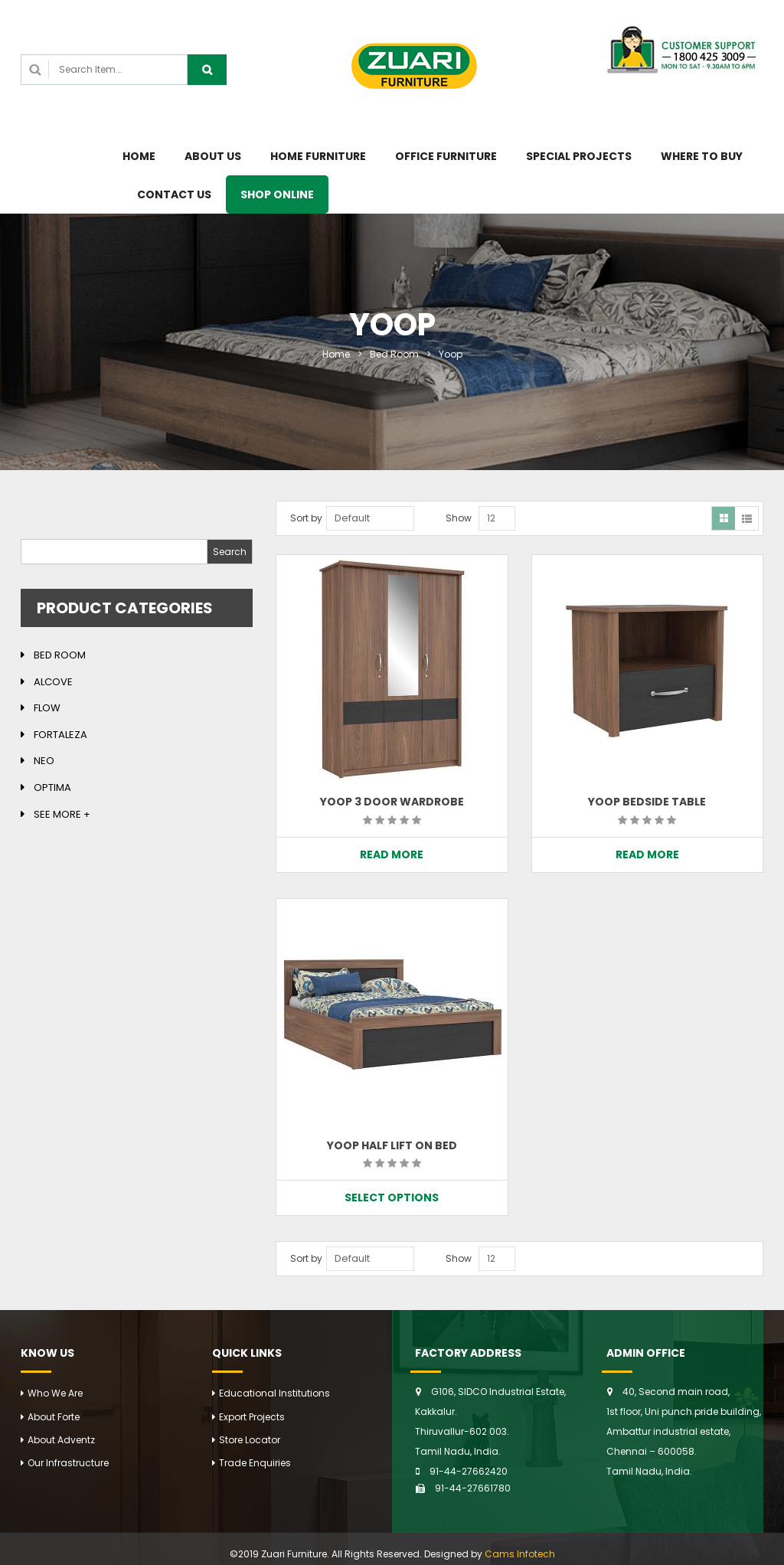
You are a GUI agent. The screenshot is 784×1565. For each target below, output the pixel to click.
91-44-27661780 (473, 1488)
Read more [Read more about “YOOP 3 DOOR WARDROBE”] (391, 854)
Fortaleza (60, 734)
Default (352, 518)
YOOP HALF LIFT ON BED (392, 1145)
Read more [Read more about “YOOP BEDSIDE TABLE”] (647, 854)
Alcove (53, 682)
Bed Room (394, 354)
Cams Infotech (520, 1553)
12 (491, 517)
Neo (44, 760)
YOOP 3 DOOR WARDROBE (392, 801)
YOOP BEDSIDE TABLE (647, 801)
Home (336, 354)
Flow (47, 708)
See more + (62, 814)
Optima (52, 787)
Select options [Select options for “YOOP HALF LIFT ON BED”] (392, 1197)
